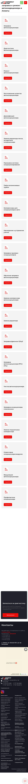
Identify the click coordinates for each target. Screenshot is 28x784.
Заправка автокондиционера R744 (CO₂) (13, 364)
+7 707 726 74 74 (5, 636)
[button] (10, 615)
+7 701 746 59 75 (5, 635)
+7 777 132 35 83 (5, 638)
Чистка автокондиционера (14, 386)
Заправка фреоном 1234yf (13, 341)
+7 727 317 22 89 (5, 639)
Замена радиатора (11, 321)
